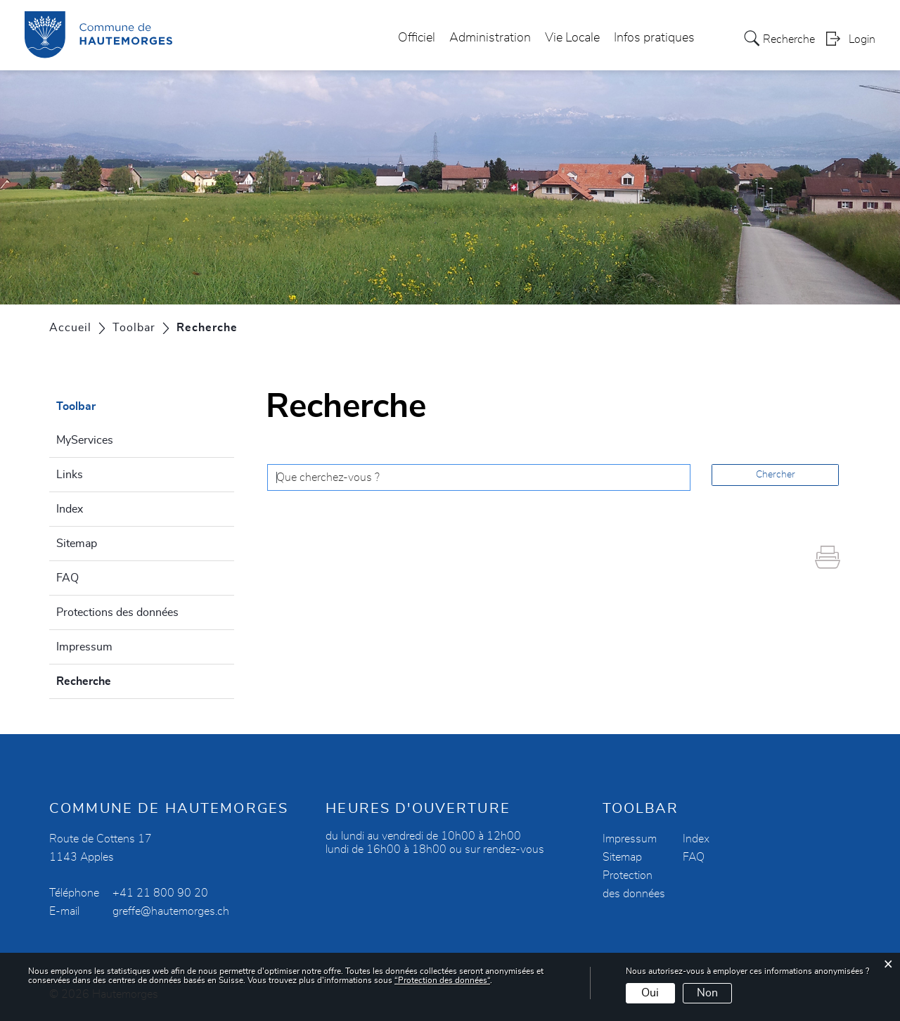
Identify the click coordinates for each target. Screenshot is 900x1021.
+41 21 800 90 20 (160, 893)
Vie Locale (572, 38)
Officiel (416, 38)
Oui (650, 992)
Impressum (84, 647)
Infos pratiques (654, 38)
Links (69, 474)
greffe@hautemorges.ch (170, 911)
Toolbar (76, 406)
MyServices (84, 440)
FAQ (67, 578)
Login (862, 39)
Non (707, 992)
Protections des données (117, 612)
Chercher (775, 475)
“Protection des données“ (442, 980)
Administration (490, 38)
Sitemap (76, 543)
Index (69, 509)
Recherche (117, 679)
